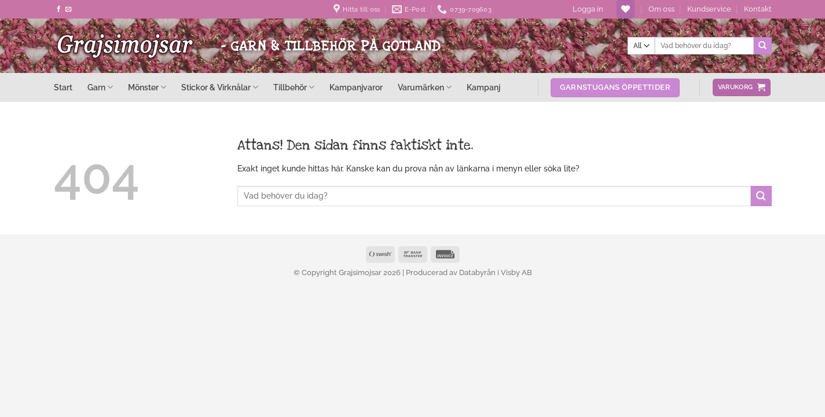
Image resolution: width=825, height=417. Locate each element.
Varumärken (425, 87)
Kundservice (709, 9)
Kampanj (483, 87)
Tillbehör (293, 87)
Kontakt (758, 9)
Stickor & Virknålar (219, 87)
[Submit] (762, 45)
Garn (100, 87)
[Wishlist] (626, 9)
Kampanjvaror (356, 87)
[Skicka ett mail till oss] (68, 9)
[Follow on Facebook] (59, 9)
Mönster (147, 87)
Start (63, 87)
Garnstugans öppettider (615, 87)
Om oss (661, 9)
